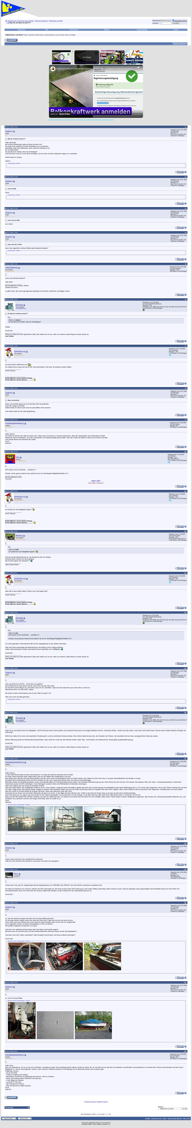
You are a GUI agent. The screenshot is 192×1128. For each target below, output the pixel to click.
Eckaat (19, 305)
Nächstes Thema (102, 1101)
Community (74, 29)
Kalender (106, 29)
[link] (52, 68)
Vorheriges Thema (90, 1101)
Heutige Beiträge (142, 29)
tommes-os (19, 351)
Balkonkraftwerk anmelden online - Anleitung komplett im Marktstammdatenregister (96, 68)
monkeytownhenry (14, 423)
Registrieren (21, 29)
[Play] (112, 57)
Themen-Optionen (179, 44)
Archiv (164, 1118)
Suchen (176, 29)
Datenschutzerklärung (175, 1118)
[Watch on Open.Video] (60, 114)
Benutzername (157, 20)
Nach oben (186, 1118)
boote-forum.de (156, 1118)
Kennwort (155, 23)
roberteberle (11, 267)
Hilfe (46, 29)
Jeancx (8, 131)
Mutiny (19, 535)
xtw (17, 457)
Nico (16, 873)
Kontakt (147, 1118)
